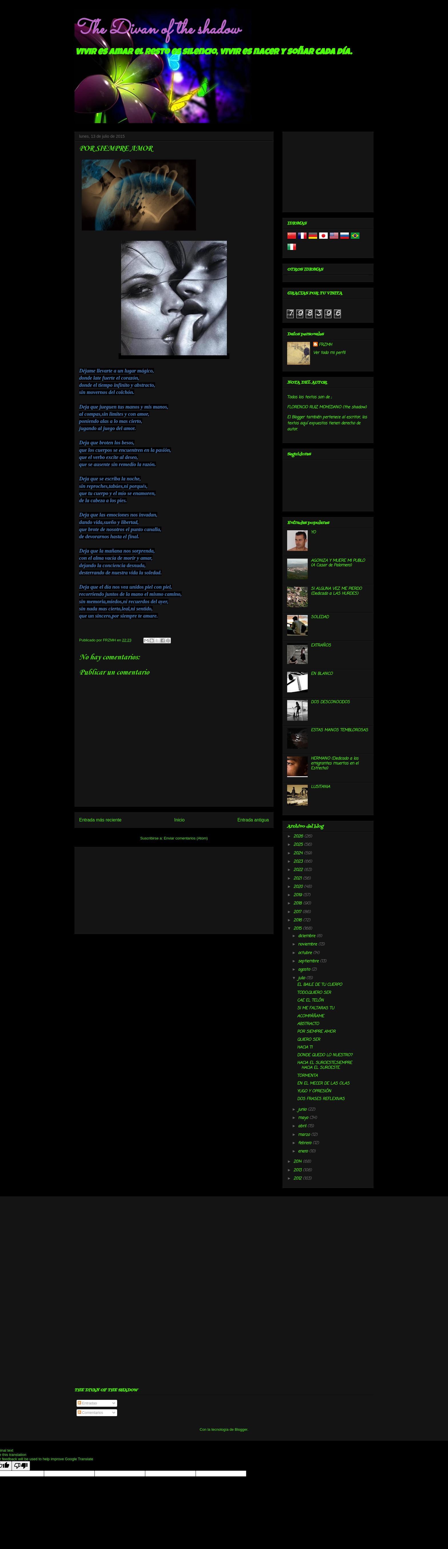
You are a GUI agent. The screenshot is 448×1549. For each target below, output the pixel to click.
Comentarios (90, 1412)
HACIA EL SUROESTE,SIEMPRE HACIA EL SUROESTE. (324, 1065)
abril (302, 1126)
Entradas (87, 1403)
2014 (298, 1162)
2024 (298, 853)
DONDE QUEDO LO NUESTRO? (324, 1055)
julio (302, 978)
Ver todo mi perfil (329, 353)
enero (303, 1151)
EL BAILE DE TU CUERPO (319, 985)
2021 (298, 879)
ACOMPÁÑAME (310, 1016)
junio (303, 1110)
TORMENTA (307, 1076)
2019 (298, 895)
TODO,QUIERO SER (314, 993)
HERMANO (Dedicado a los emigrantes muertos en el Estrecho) (334, 763)
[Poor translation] (21, 1466)
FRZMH (325, 345)
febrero (305, 1143)
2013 (298, 1170)
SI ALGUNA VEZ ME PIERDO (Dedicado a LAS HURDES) (336, 591)
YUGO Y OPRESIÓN (314, 1091)
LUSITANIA (320, 787)
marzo (304, 1135)
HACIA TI (304, 1048)
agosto (304, 970)
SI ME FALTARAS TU (315, 1008)
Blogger (241, 1429)
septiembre (309, 961)
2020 (298, 887)
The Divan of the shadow (157, 29)
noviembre (308, 944)
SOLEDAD (320, 617)
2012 (298, 1179)
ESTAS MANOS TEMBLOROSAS (339, 730)
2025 (298, 845)
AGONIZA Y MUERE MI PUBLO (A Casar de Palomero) (338, 563)
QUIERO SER (308, 1040)
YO (313, 532)
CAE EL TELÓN (310, 1001)
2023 (298, 862)
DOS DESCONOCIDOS (330, 702)
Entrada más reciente (100, 819)
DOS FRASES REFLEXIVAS (321, 1099)
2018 (298, 903)
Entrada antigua (253, 819)
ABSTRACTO (308, 1024)
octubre (305, 953)
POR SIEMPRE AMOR (316, 1032)
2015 (298, 929)
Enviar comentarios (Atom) (186, 838)
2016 (298, 920)
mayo (303, 1118)
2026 (298, 836)
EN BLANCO (322, 674)
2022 (298, 870)
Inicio (179, 819)
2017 (298, 912)
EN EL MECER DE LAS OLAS (323, 1084)
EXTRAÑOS (321, 646)
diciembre (307, 936)
